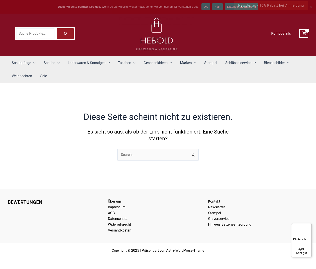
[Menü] (309, 225)
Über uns (115, 201)
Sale (41, 76)
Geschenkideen (152, 62)
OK (206, 6)
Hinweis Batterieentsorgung (229, 224)
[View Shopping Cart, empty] (303, 33)
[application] (33, 62)
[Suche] (65, 33)
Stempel (203, 63)
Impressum (117, 207)
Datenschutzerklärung (241, 6)
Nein (217, 6)
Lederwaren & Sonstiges (86, 62)
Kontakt (214, 201)
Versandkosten (119, 230)
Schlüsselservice (232, 62)
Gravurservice (218, 219)
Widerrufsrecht (119, 224)
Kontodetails (281, 33)
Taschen (122, 62)
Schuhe (50, 62)
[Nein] (310, 7)
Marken (182, 62)
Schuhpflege (23, 62)
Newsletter (216, 207)
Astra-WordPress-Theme (185, 250)
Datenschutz (117, 219)
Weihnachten (21, 76)
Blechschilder (266, 62)
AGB (111, 213)
